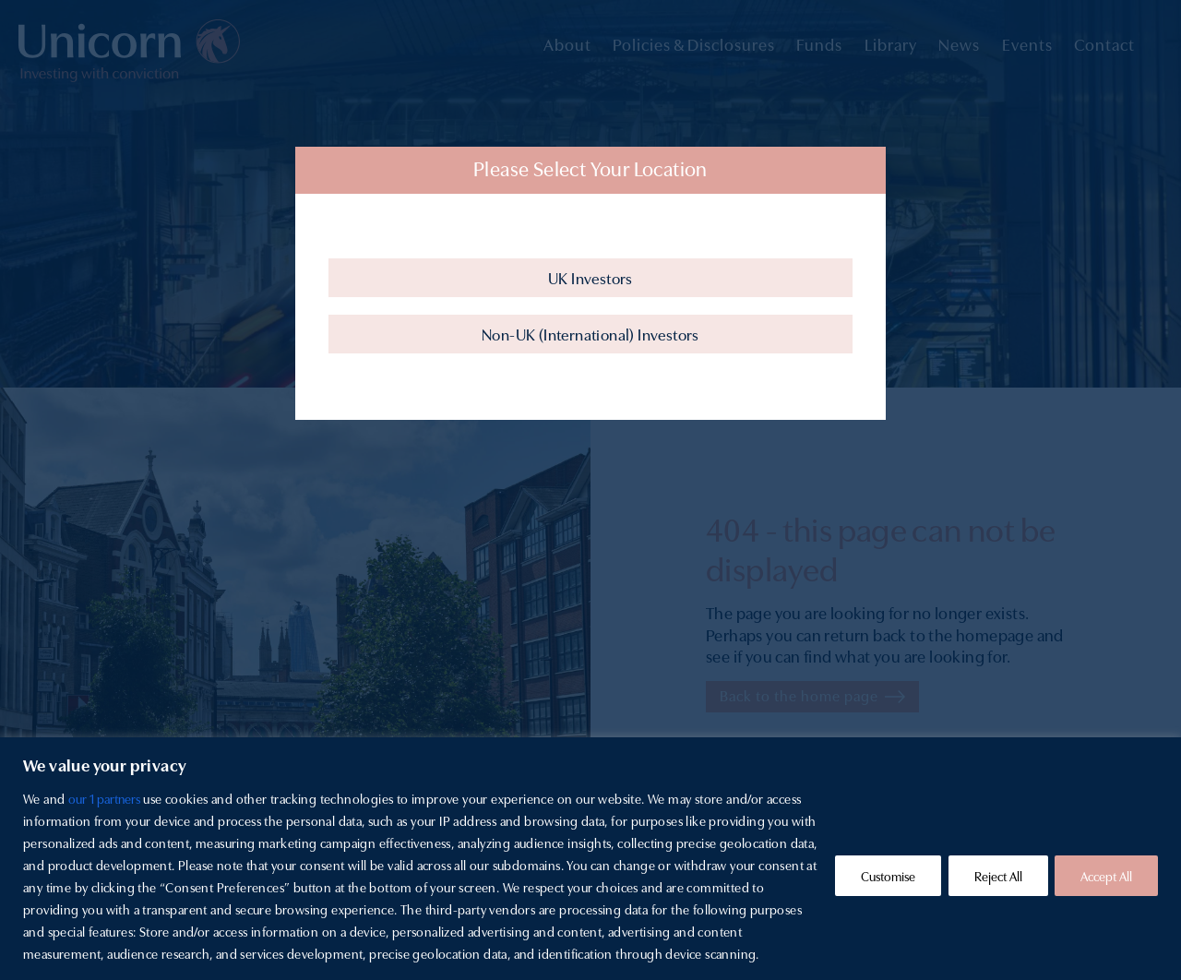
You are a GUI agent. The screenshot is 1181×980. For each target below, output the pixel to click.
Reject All (995, 875)
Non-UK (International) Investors (590, 333)
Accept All (1105, 875)
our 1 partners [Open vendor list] (104, 798)
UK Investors (590, 277)
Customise (882, 875)
